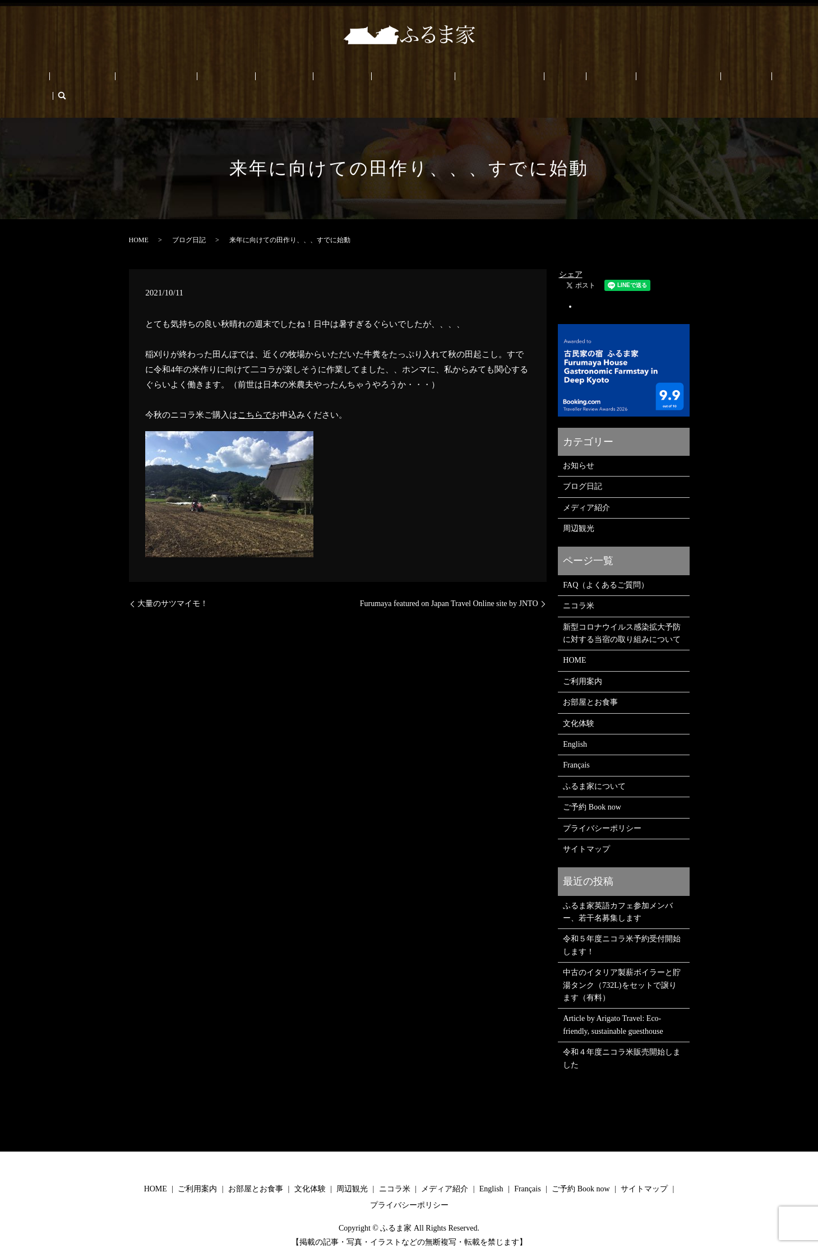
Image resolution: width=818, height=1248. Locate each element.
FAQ (522, 79)
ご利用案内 (149, 79)
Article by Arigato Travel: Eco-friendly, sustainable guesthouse (613, 1007)
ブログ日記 (189, 223)
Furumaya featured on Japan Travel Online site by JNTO (449, 587)
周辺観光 (304, 79)
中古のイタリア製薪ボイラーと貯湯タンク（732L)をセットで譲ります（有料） (622, 968)
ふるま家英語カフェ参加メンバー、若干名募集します (618, 894)
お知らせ (578, 448)
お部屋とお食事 (207, 79)
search (719, 78)
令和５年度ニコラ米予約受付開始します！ (622, 928)
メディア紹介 (586, 490)
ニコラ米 (346, 79)
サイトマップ (586, 832)
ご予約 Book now (604, 79)
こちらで (254, 397)
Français (692, 79)
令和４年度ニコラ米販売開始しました (622, 1040)
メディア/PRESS (401, 79)
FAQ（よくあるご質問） (606, 567)
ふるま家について (472, 79)
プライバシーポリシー (602, 811)
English (656, 79)
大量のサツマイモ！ (172, 587)
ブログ (552, 79)
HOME (106, 79)
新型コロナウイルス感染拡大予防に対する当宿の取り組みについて (622, 615)
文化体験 (261, 79)
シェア (571, 257)
